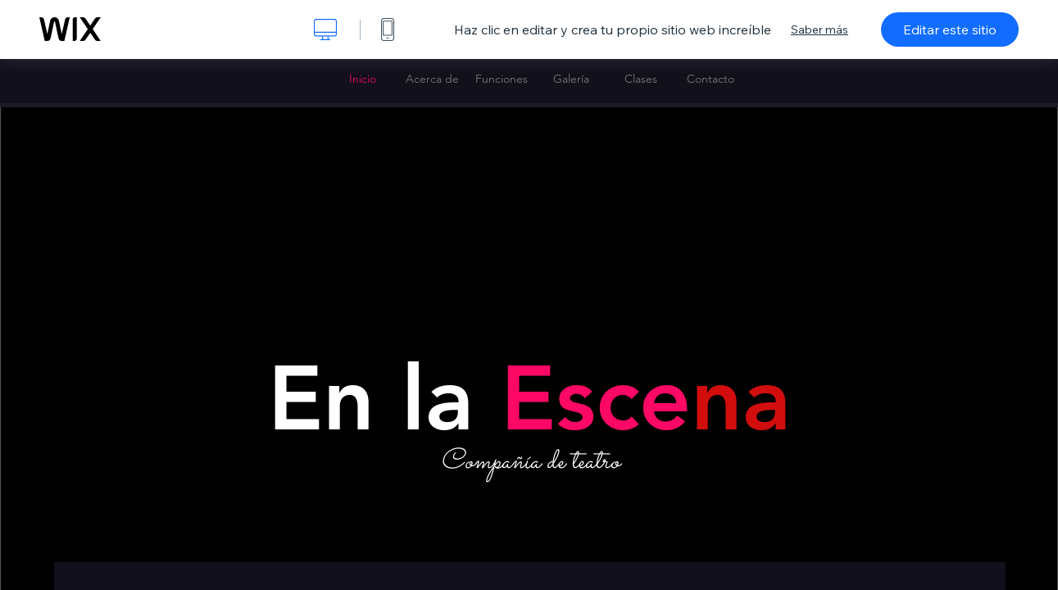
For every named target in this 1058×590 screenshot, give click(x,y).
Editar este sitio (950, 29)
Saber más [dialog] (819, 29)
